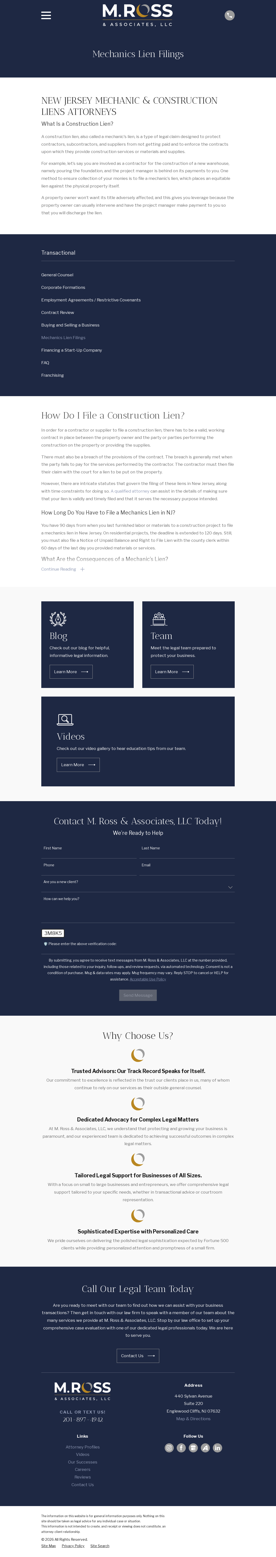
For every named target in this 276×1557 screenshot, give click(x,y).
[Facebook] (181, 1448)
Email (146, 866)
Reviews (82, 1477)
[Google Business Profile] (193, 1448)
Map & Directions (193, 1419)
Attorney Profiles (83, 1447)
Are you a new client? (61, 882)
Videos (82, 1454)
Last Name (151, 849)
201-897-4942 (82, 1420)
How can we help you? (61, 899)
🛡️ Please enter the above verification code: (80, 944)
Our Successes (82, 1462)
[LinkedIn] (217, 1448)
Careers (82, 1470)
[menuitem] (137, 274)
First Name (53, 849)
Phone (49, 866)
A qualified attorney (130, 491)
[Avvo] (205, 1448)
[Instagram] (169, 1448)
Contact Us (83, 1485)
